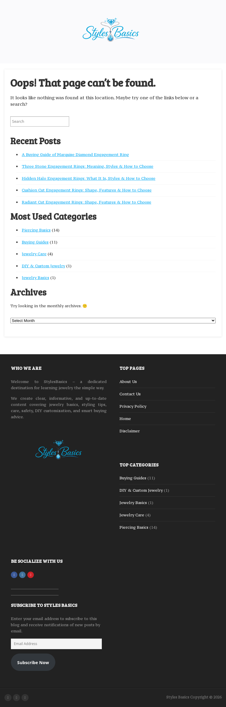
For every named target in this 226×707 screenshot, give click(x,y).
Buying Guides (35, 242)
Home (125, 418)
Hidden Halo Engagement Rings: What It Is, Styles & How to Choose (88, 178)
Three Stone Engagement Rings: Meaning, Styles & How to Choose (87, 166)
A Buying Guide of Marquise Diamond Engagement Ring (75, 154)
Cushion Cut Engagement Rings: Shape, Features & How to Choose (87, 190)
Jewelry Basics (35, 277)
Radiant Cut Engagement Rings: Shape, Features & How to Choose (86, 202)
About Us (128, 381)
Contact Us (130, 394)
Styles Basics (177, 697)
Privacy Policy (132, 406)
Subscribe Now (33, 662)
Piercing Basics (36, 230)
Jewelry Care (34, 253)
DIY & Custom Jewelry (43, 265)
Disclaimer (129, 431)
